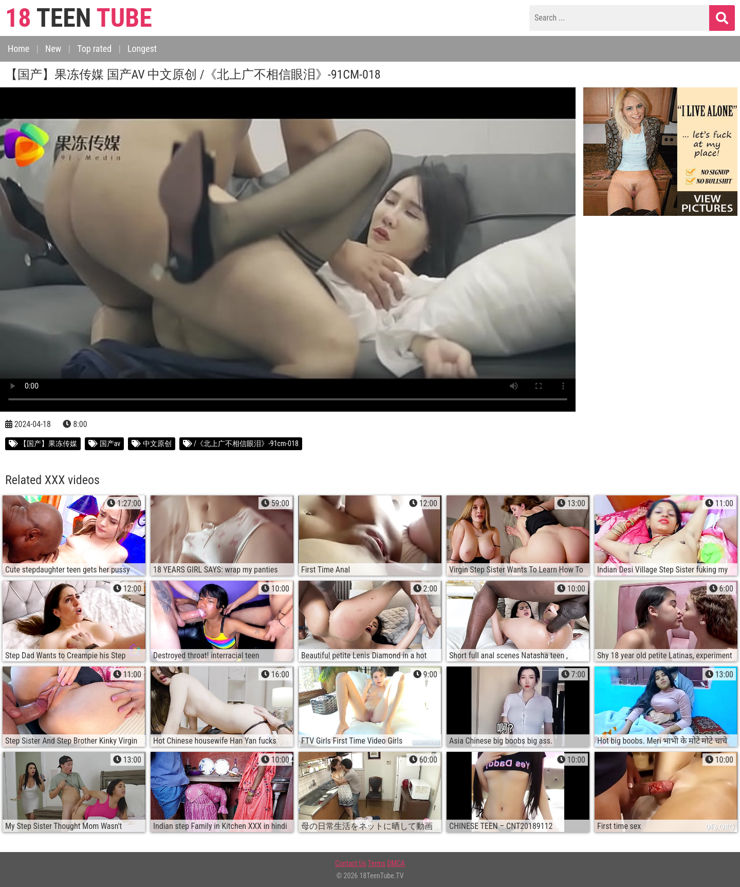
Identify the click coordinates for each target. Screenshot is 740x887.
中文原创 (151, 443)
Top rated (94, 48)
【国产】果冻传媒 (43, 443)
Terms (376, 863)
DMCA (396, 863)
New (53, 48)
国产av (104, 443)
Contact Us (350, 863)
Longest (142, 48)
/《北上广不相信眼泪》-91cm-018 (241, 443)
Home (18, 48)
